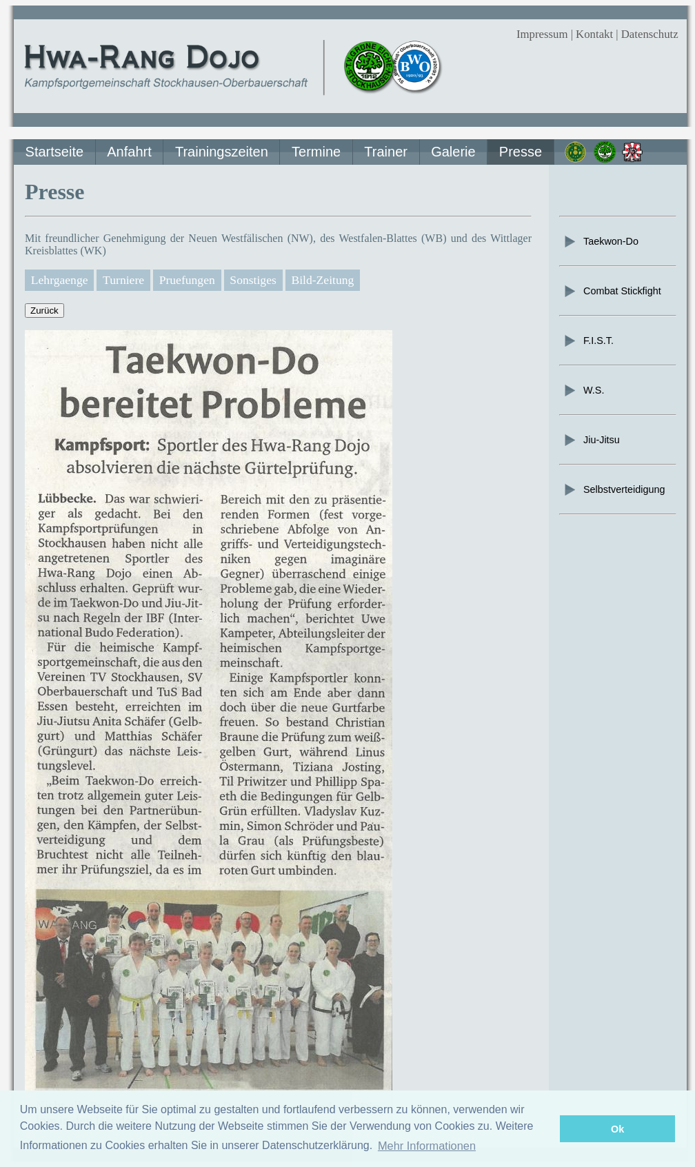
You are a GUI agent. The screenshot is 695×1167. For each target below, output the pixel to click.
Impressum (542, 34)
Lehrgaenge (59, 280)
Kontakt (594, 34)
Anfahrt (129, 151)
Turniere (123, 280)
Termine (316, 151)
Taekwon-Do (600, 241)
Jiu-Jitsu (591, 439)
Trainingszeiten (221, 151)
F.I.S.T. (588, 340)
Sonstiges (253, 280)
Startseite (54, 151)
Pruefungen (187, 280)
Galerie (453, 151)
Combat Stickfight (612, 291)
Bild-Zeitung (322, 280)
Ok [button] (617, 1129)
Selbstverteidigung (614, 489)
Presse (520, 151)
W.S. (583, 390)
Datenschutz (649, 34)
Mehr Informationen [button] (427, 1145)
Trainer (385, 151)
